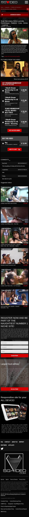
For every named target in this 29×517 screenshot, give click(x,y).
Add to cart (13, 149)
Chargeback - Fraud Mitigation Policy (16, 503)
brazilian (18, 56)
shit (9, 56)
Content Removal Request (21, 509)
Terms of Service (14, 479)
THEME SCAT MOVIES (16, 7)
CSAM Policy (3, 503)
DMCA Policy (3, 511)
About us (15, 442)
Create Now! (14, 355)
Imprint (21, 442)
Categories (7, 7)
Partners (4, 445)
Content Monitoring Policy (15, 501)
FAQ (2, 442)
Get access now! (14, 130)
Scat (11, 56)
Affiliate (11, 445)
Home (2, 7)
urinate (6, 56)
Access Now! (14, 389)
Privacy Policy (22, 479)
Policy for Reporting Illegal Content (8, 506)
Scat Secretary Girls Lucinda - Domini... (9, 9)
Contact (7, 442)
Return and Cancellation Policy (7, 509)
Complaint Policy (4, 501)
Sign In (7, 479)
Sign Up (2, 479)
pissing (14, 56)
